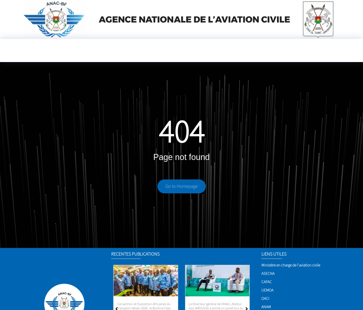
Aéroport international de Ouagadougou (145, 304)
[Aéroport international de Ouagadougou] (146, 280)
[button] (247, 294)
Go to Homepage (182, 187)
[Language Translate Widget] (330, 49)
